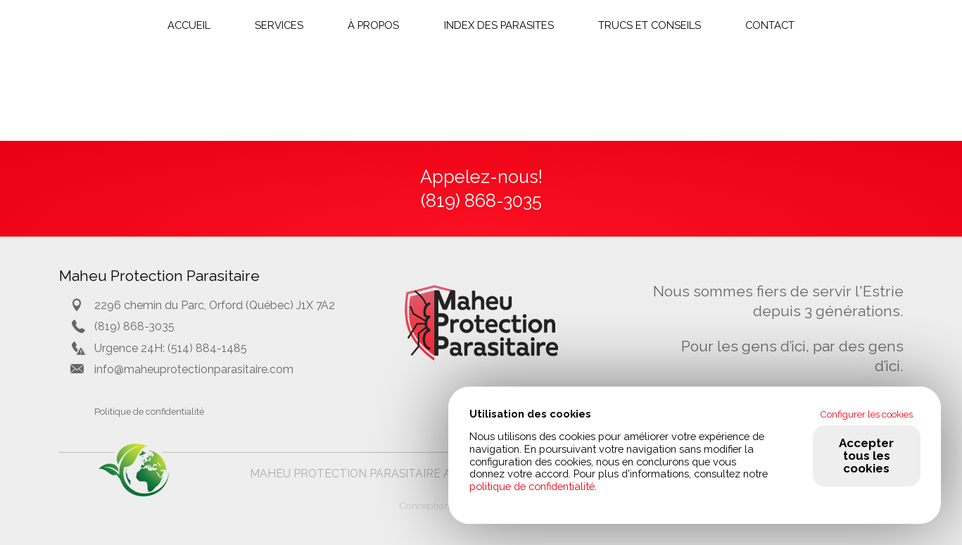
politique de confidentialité (532, 486)
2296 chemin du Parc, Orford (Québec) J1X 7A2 (214, 305)
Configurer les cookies (866, 414)
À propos (373, 25)
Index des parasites (499, 25)
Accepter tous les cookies (866, 455)
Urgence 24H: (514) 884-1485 (170, 348)
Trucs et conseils (649, 25)
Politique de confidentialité (149, 411)
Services (279, 25)
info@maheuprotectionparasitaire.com (193, 369)
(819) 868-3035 (134, 326)
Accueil (188, 25)
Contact (770, 25)
